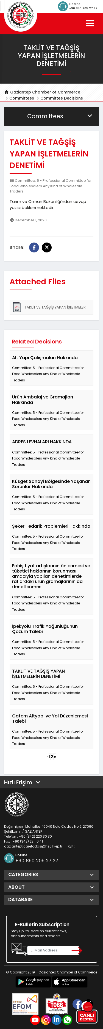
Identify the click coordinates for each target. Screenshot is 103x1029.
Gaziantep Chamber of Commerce (42, 92)
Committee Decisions (61, 98)
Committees (21, 98)
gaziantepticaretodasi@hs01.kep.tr (33, 846)
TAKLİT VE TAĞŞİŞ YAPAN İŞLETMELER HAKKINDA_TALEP (49, 308)
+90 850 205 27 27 (83, 8)
